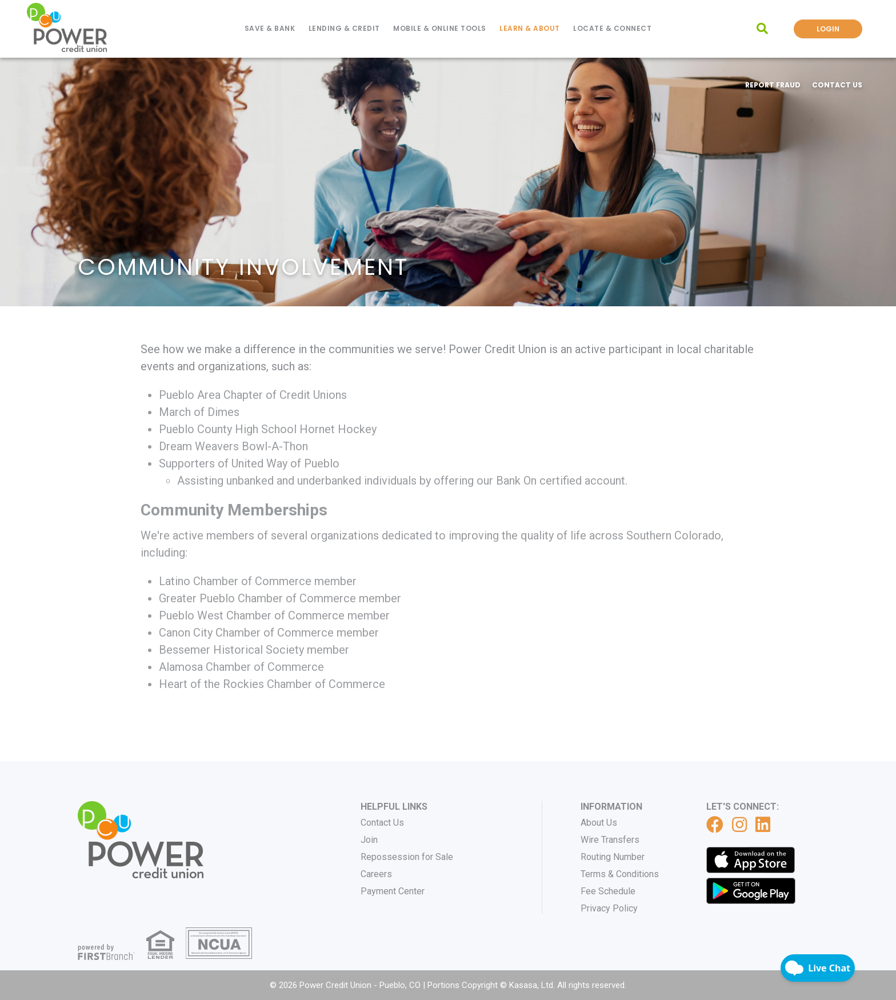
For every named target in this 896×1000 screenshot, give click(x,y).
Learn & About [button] (529, 28)
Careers (376, 874)
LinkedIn (762, 824)
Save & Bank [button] (270, 28)
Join (369, 839)
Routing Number (613, 856)
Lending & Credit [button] (344, 28)
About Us (599, 822)
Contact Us (837, 85)
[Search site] (762, 28)
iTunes (750, 860)
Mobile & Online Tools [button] (439, 28)
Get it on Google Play (750, 891)
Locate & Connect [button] (612, 28)
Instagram (739, 824)
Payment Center (393, 891)
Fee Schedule (608, 891)
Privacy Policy (609, 908)
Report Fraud (773, 85)
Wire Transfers (610, 839)
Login (828, 29)
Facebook (714, 824)
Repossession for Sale (407, 856)
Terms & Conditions (620, 874)
